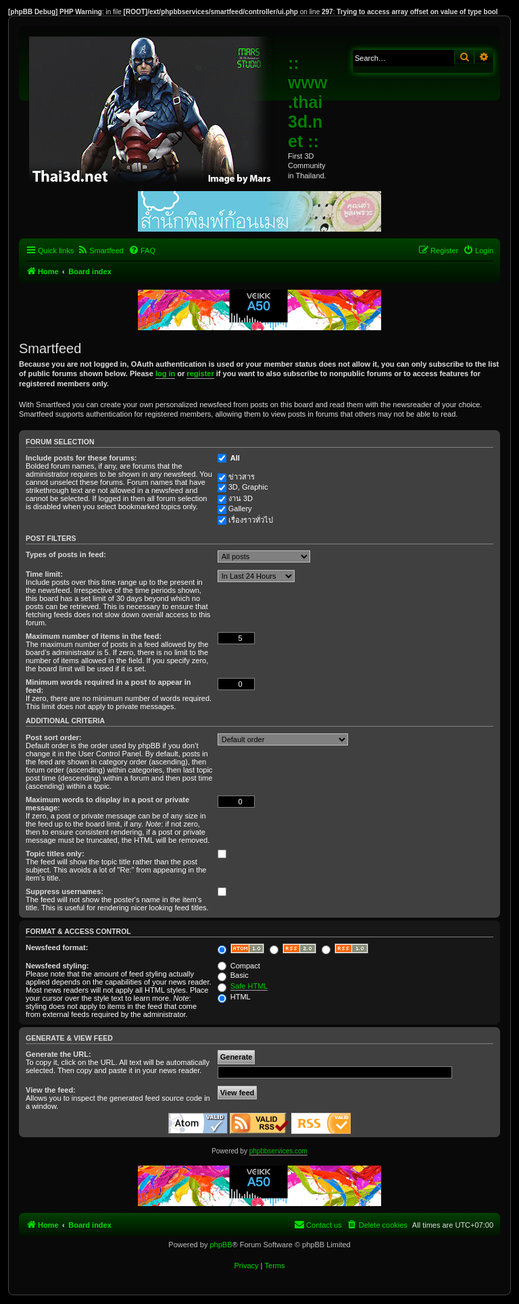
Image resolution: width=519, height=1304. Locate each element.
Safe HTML (249, 986)
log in (165, 373)
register (200, 373)
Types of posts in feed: (66, 554)
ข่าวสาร (241, 477)
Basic (233, 975)
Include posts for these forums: (81, 458)
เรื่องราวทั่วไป (250, 520)
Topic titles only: (55, 854)
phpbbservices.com (278, 1151)
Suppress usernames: (64, 891)
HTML (234, 997)
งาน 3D (240, 498)
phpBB (220, 1245)
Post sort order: (54, 737)
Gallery (240, 508)
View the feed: (51, 1090)
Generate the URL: (58, 1054)
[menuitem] (100, 250)
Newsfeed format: (57, 947)
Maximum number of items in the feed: (94, 636)
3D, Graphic (248, 487)
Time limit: (44, 574)
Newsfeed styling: (57, 966)
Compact (239, 966)
